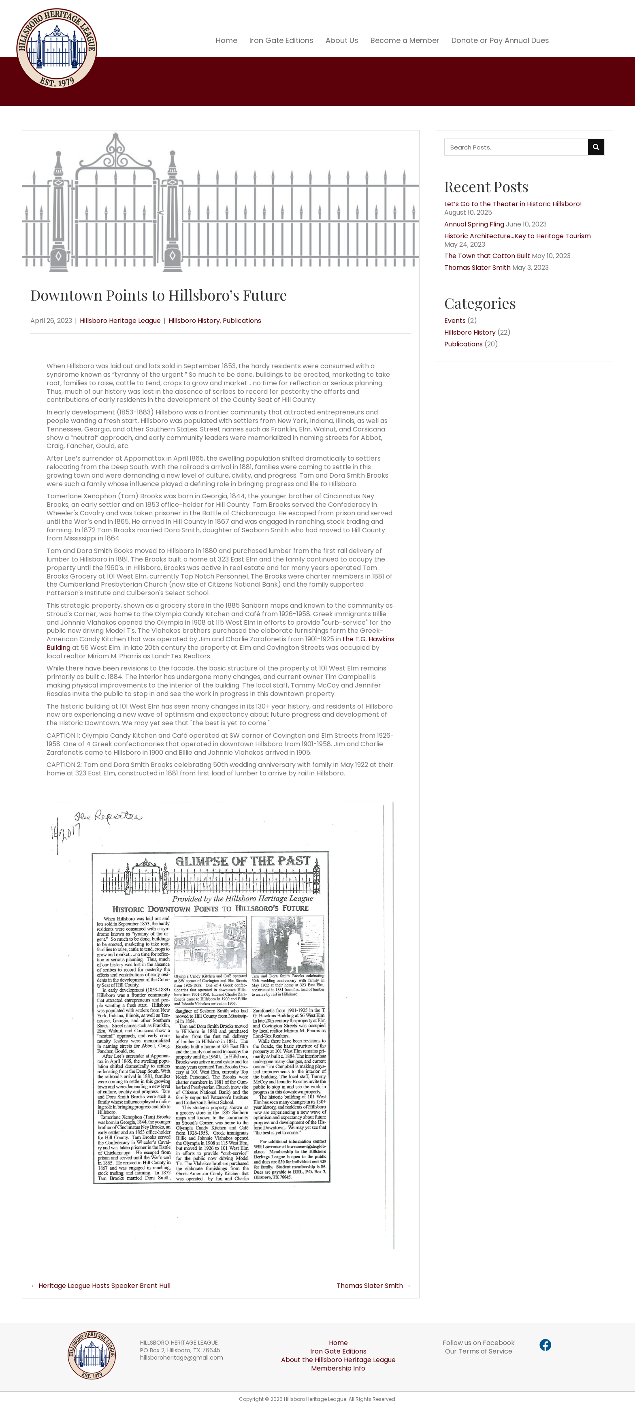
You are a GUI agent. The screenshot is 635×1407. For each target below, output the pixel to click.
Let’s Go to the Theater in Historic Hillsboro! (513, 204)
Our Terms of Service (478, 1351)
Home (338, 1342)
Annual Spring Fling (474, 224)
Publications (242, 320)
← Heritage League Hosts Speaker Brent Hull (100, 1286)
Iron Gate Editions (338, 1351)
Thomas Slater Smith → (374, 1286)
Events (455, 320)
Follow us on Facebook (479, 1342)
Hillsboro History (194, 320)
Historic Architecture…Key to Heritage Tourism (517, 236)
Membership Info (338, 1368)
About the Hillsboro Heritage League (338, 1359)
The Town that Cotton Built (487, 255)
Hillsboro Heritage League (120, 320)
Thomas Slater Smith (477, 267)
